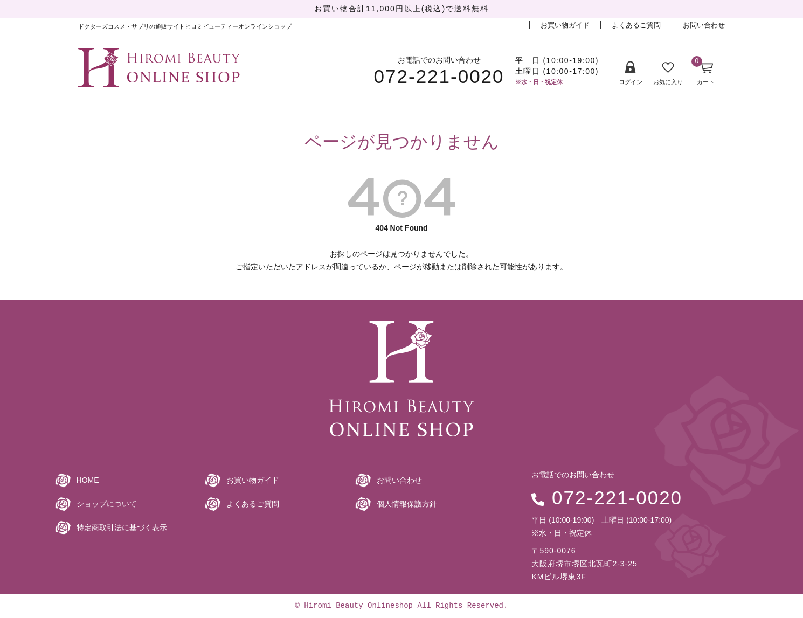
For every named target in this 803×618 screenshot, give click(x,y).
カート (703, 73)
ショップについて (107, 503)
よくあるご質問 (636, 25)
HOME (88, 480)
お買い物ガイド (565, 25)
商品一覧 (131, 104)
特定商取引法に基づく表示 (122, 527)
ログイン (630, 73)
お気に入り (668, 74)
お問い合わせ (704, 25)
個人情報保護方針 (407, 503)
